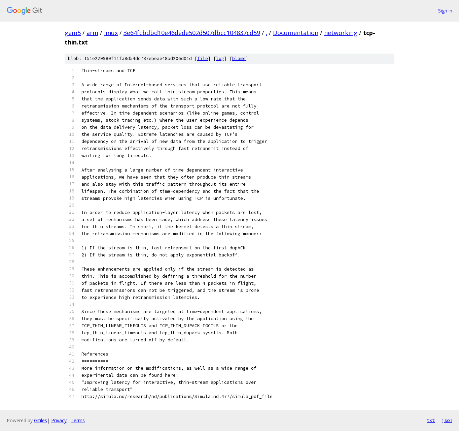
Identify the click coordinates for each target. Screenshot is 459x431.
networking (340, 33)
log (220, 58)
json (447, 420)
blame (239, 58)
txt (431, 420)
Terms (78, 420)
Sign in (445, 10)
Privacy (59, 420)
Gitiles (40, 420)
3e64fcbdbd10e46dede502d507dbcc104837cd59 (191, 33)
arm (92, 33)
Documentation (295, 33)
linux (111, 33)
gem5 (73, 33)
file (202, 58)
